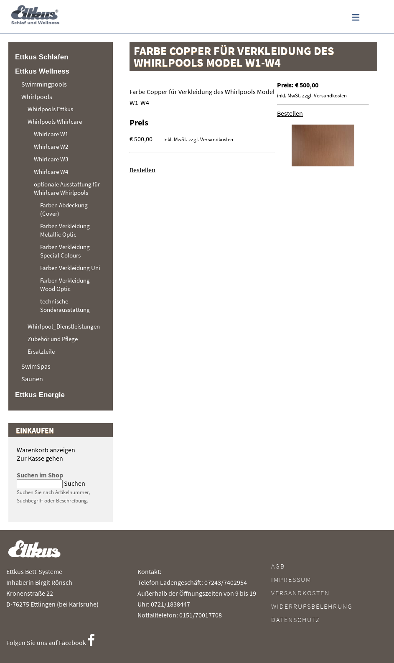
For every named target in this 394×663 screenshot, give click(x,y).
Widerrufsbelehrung (312, 606)
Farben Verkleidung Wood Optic (65, 284)
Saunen (32, 379)
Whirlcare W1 (51, 134)
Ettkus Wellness (42, 71)
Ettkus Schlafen (42, 57)
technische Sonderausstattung (65, 305)
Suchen (74, 483)
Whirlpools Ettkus (50, 109)
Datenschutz (295, 619)
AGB (278, 566)
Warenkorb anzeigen (46, 450)
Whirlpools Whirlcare (55, 121)
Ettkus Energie (40, 395)
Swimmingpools (44, 84)
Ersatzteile (41, 351)
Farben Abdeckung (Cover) (64, 209)
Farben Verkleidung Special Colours (65, 251)
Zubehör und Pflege (53, 339)
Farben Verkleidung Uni (70, 268)
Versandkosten (330, 95)
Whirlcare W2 (51, 146)
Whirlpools (36, 96)
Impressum (291, 579)
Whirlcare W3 (51, 159)
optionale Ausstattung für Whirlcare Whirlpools (67, 188)
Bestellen (290, 113)
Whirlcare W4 (51, 172)
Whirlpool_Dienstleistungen (64, 326)
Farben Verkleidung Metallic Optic (65, 230)
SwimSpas (36, 366)
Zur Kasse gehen (40, 458)
